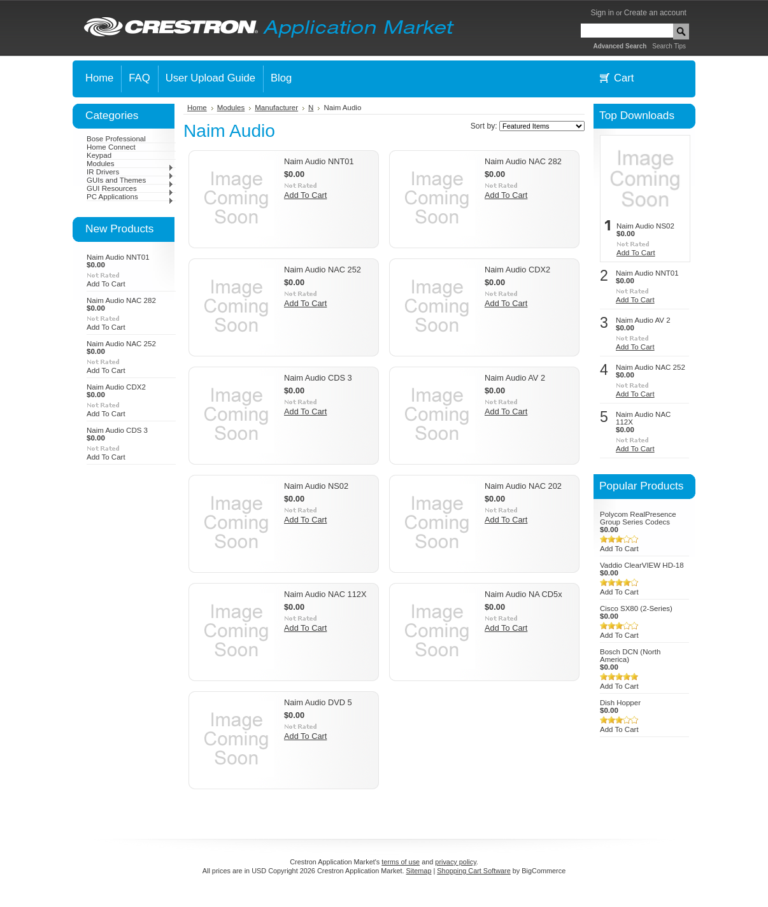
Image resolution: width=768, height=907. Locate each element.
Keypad (99, 155)
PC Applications (130, 196)
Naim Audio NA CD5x (523, 594)
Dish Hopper (620, 703)
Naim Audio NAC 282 (121, 300)
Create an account (655, 12)
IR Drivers (130, 172)
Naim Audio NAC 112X (325, 594)
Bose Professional (116, 139)
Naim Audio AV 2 (515, 378)
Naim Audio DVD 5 (318, 702)
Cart (624, 78)
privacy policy (455, 862)
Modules (130, 163)
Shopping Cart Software (473, 871)
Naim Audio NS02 (316, 486)
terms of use (400, 862)
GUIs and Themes (130, 180)
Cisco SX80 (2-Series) (636, 608)
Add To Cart (106, 284)
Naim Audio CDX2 (116, 387)
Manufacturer (276, 107)
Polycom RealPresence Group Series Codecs (638, 518)
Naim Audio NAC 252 (121, 344)
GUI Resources (130, 188)
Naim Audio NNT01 (118, 257)
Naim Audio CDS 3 (117, 430)
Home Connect (111, 147)
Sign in (602, 12)
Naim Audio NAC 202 (523, 486)
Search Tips (669, 46)
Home (197, 107)
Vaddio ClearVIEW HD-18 (642, 565)
